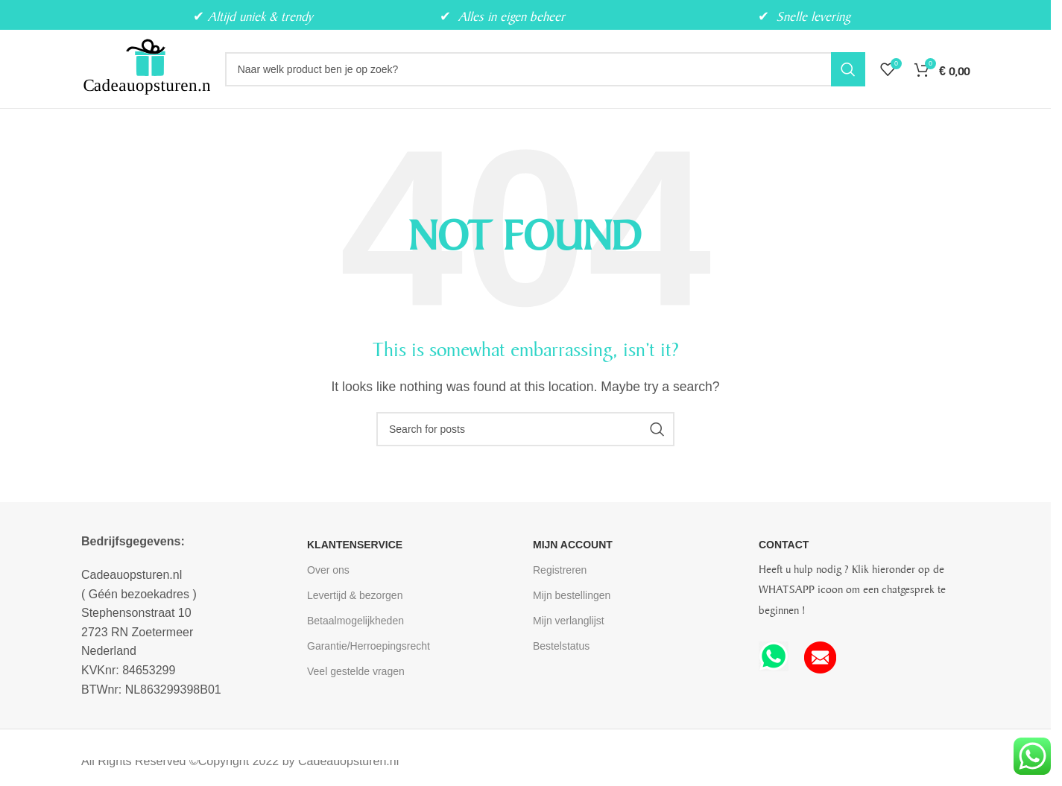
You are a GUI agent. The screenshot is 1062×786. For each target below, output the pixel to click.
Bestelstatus (561, 646)
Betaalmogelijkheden (355, 621)
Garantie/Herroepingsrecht (368, 646)
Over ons (328, 570)
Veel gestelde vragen (356, 671)
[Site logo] (145, 68)
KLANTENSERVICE (354, 545)
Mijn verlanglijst (568, 621)
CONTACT (784, 545)
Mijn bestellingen (571, 595)
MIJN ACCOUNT (573, 545)
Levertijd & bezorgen (354, 595)
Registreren (560, 570)
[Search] (545, 69)
